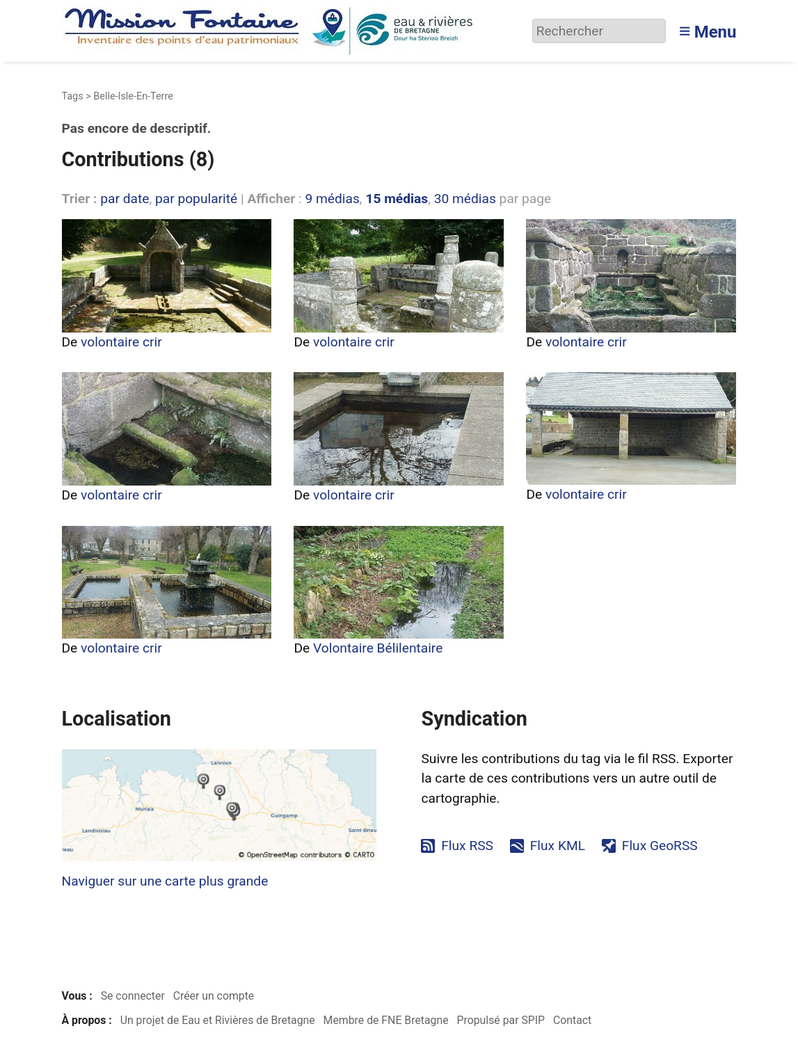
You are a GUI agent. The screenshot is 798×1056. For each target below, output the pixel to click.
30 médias (465, 199)
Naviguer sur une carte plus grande (165, 881)
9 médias (332, 199)
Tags (72, 96)
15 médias (396, 199)
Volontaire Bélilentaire (377, 648)
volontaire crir (121, 342)
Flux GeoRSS (660, 846)
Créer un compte (214, 995)
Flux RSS (467, 846)
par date (124, 199)
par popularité (196, 199)
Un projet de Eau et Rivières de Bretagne (217, 1020)
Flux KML (557, 846)
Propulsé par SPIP (500, 1020)
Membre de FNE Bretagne (386, 1020)
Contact (572, 1020)
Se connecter (133, 995)
